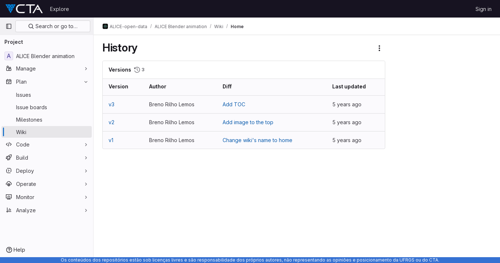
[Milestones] (46, 119)
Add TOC (234, 104)
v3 (111, 104)
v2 (111, 122)
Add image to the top (248, 122)
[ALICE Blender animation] (46, 56)
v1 (111, 140)
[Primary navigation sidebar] (9, 26)
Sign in (484, 9)
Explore (59, 9)
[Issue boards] (46, 107)
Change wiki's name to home (257, 140)
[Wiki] (46, 132)
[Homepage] (24, 9)
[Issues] (46, 94)
